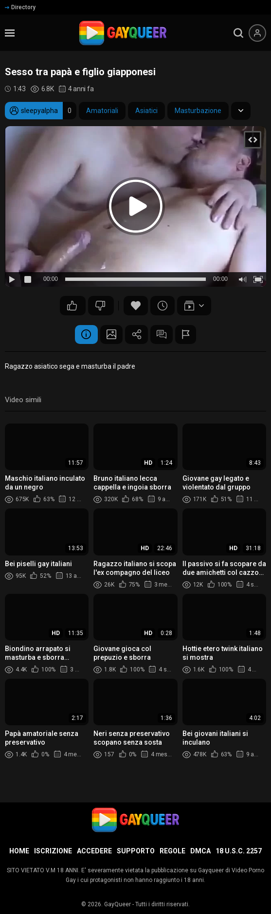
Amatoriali (102, 110)
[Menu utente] (257, 33)
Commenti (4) (163, 335)
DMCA (200, 851)
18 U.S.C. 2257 (239, 851)
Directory (20, 7)
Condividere (137, 335)
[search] (238, 33)
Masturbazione (198, 110)
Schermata (110, 335)
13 (72, 305)
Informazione (83, 335)
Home (19, 851)
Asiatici (146, 110)
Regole (172, 851)
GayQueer (117, 904)
